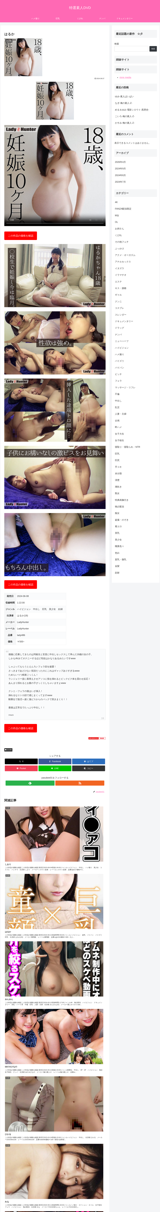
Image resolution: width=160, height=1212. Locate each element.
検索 (116, 44)
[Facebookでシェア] (54, 761)
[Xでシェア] (21, 761)
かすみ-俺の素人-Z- (125, 123)
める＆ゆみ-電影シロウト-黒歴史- (132, 109)
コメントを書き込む (55, 1181)
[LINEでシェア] (54, 768)
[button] (88, 768)
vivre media (125, 77)
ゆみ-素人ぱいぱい (124, 96)
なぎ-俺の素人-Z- (123, 103)
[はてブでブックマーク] (88, 761)
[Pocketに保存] (21, 768)
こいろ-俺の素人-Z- (125, 116)
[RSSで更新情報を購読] (57, 783)
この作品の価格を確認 (20, 235)
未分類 (8, 750)
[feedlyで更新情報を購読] (52, 783)
